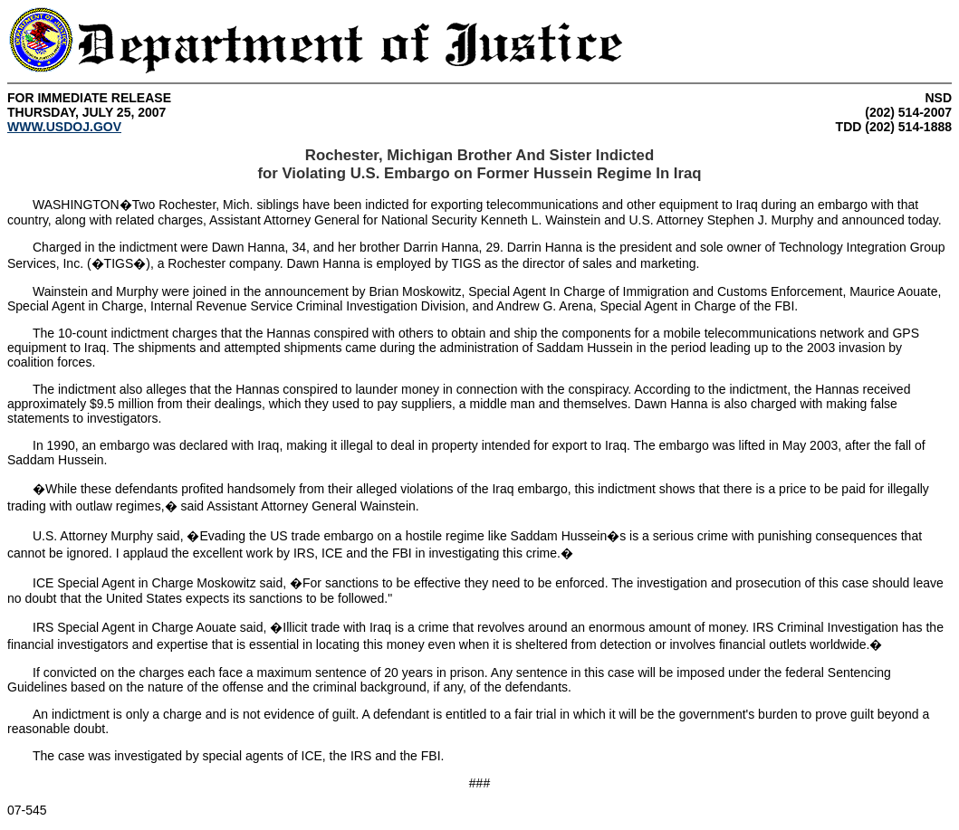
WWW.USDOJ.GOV (64, 126)
